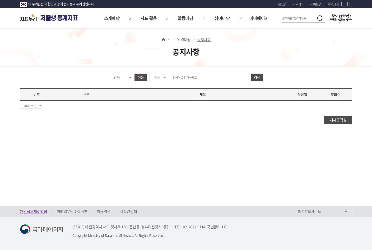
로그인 (282, 4)
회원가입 (298, 4)
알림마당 (184, 39)
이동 (141, 77)
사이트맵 (315, 4)
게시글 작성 (338, 120)
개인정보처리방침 (33, 211)
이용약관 (103, 211)
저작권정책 (128, 211)
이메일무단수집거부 (72, 211)
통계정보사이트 (309, 211)
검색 (257, 77)
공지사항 (204, 39)
